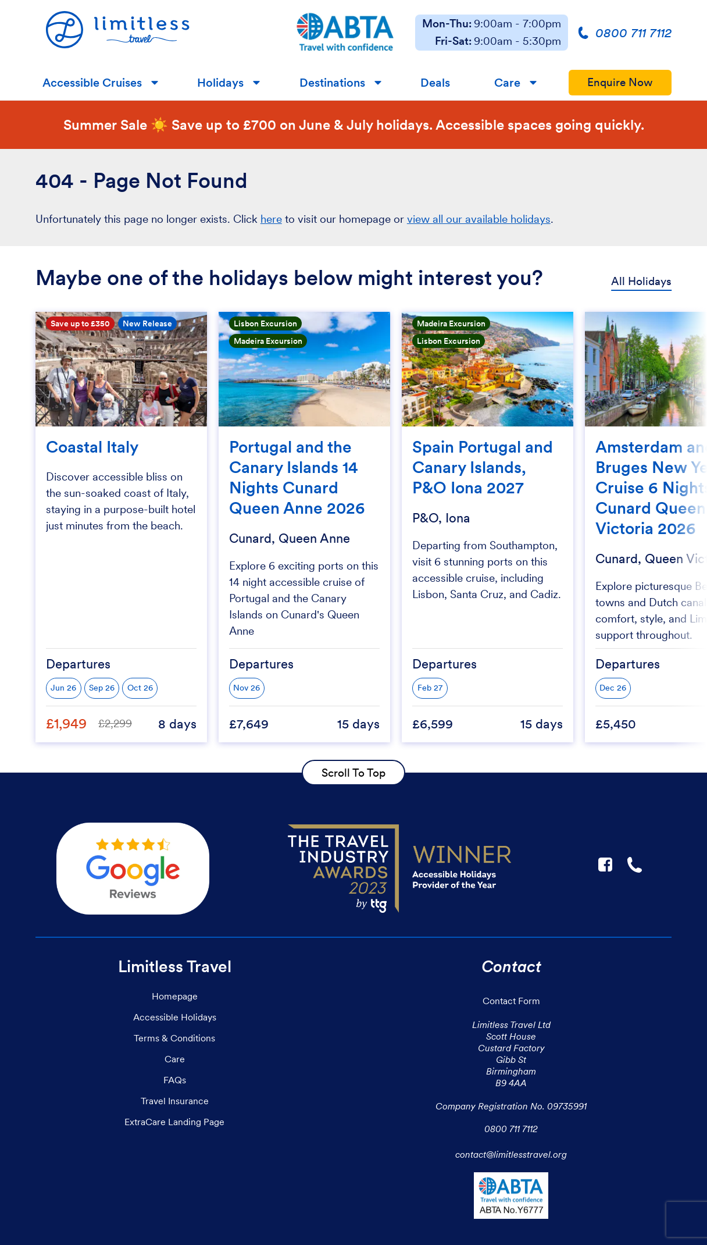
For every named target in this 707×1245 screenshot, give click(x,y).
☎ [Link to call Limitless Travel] (635, 864)
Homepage (175, 996)
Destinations (332, 82)
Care (507, 82)
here (271, 219)
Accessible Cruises (92, 82)
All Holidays (641, 281)
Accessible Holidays (174, 1017)
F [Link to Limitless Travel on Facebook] (605, 864)
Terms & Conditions (174, 1038)
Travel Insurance (175, 1101)
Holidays (220, 82)
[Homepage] (155, 32)
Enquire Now (620, 82)
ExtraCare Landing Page (174, 1121)
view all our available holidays (479, 219)
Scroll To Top (353, 773)
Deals (435, 82)
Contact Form (511, 1000)
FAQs (174, 1080)
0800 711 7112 (511, 1128)
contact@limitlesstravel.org (511, 1154)
